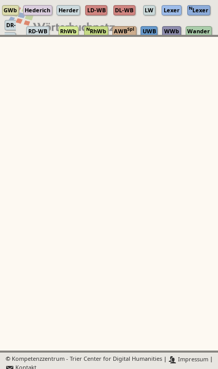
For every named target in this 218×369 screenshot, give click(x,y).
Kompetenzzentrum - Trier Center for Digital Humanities (87, 359)
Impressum (188, 359)
